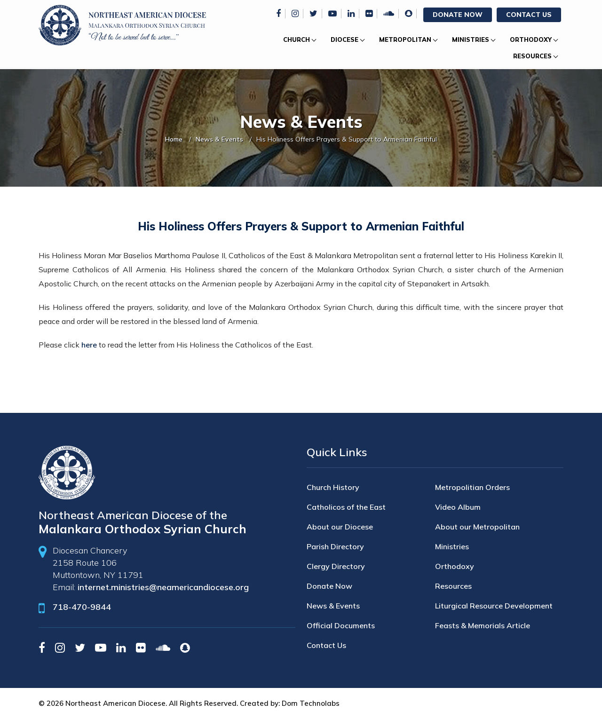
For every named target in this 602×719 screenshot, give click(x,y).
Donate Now (458, 14)
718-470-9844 (82, 606)
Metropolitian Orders (472, 487)
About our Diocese (340, 526)
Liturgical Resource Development (494, 605)
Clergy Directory (336, 566)
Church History (333, 487)
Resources (532, 56)
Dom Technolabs (311, 703)
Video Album (458, 507)
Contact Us (529, 14)
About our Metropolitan (477, 526)
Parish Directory (335, 546)
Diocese (344, 39)
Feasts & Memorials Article (482, 625)
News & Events (219, 139)
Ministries (470, 39)
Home (173, 139)
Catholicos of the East (346, 507)
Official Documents (341, 625)
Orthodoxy (531, 39)
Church (296, 39)
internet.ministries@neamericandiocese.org (163, 587)
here (89, 344)
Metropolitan (405, 39)
